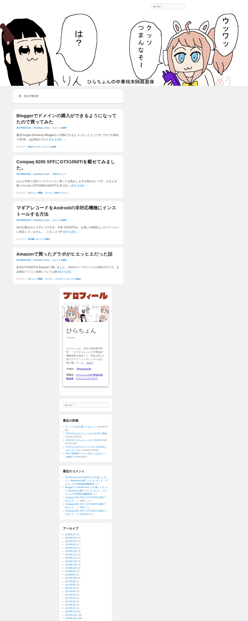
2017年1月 (70, 608)
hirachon (38, 128)
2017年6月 (70, 591)
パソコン (48, 193)
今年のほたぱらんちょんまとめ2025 (83, 440)
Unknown (84, 514)
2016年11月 (71, 615)
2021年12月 (71, 554)
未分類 (31, 239)
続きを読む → (57, 139)
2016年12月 (71, 611)
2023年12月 (71, 548)
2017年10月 (71, 578)
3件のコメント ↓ (60, 174)
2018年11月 (71, 564)
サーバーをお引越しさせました (80, 426)
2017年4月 (70, 598)
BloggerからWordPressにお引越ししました (86, 487)
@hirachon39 (84, 368)
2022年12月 (71, 551)
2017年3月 (70, 601)
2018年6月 (70, 574)
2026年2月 (70, 534)
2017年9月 (70, 581)
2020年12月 (71, 558)
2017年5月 (70, 594)
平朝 (82, 507)
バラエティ (60, 279)
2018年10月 (71, 568)
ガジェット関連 (35, 193)
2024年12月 (71, 541)
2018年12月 (71, 561)
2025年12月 (71, 537)
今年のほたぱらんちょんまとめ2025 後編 (86, 433)
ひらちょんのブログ (87, 378)
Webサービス (34, 147)
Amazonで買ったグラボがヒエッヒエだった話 (64, 254)
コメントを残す (60, 128)
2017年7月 (70, 588)
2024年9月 (70, 544)
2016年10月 (71, 618)
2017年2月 (70, 604)
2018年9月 (70, 571)
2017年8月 (70, 584)
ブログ (89, 362)
